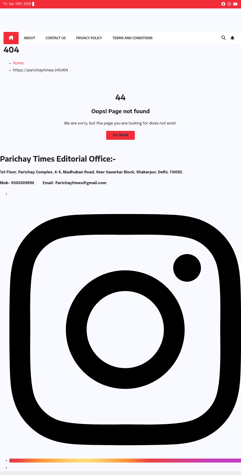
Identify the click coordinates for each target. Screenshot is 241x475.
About (29, 38)
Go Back (120, 135)
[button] (223, 38)
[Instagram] (125, 461)
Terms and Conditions (132, 38)
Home (18, 63)
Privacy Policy (89, 38)
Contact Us (56, 38)
